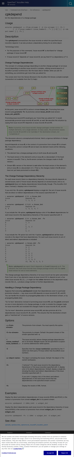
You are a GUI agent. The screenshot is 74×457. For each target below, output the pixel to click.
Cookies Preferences (9, 455)
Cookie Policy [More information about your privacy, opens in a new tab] (17, 451)
